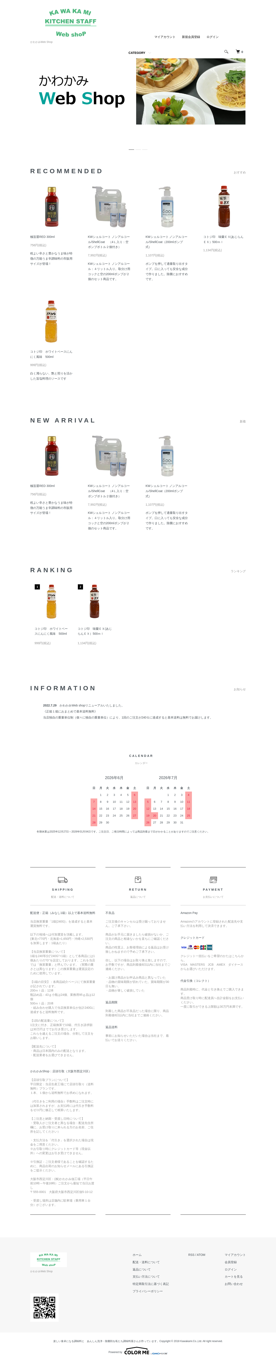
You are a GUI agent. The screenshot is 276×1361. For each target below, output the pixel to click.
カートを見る (234, 1276)
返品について (142, 1269)
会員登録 (231, 1262)
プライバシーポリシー (148, 1291)
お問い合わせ (234, 1284)
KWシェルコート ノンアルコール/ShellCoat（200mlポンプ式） (166, 242)
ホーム (137, 1255)
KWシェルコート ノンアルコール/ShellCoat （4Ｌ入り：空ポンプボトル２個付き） (109, 242)
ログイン (213, 37)
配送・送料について (146, 1262)
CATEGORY (137, 53)
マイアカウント (165, 37)
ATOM (201, 1255)
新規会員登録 (191, 37)
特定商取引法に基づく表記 (151, 1284)
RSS (191, 1255)
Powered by (137, 1351)
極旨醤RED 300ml (42, 237)
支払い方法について (146, 1276)
